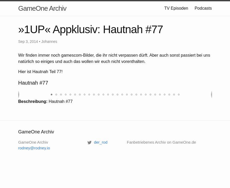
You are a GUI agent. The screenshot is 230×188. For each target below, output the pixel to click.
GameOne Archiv (42, 8)
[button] (51, 94)
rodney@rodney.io (34, 148)
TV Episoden (176, 8)
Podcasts (203, 8)
